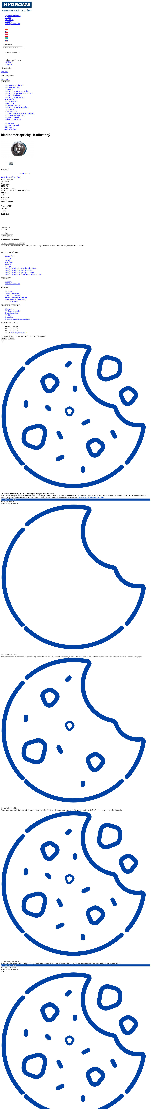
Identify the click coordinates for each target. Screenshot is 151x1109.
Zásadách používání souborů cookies (91, 497)
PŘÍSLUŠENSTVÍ (12, 125)
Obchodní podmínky (12, 311)
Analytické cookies (9, 808)
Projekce (8, 260)
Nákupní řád (9, 309)
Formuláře (9, 317)
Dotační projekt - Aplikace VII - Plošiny (19, 272)
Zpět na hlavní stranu (13, 16)
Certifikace (9, 262)
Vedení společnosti (12, 293)
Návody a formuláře (12, 24)
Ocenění (8, 264)
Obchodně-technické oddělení (16, 297)
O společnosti (10, 256)
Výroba (8, 258)
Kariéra (8, 266)
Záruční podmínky (12, 313)
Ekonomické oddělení (13, 295)
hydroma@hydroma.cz (19, 332)
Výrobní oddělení (11, 301)
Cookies (8, 315)
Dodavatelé (9, 20)
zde (82, 249)
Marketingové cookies (10, 961)
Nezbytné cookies (8, 655)
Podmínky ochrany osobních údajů (17, 319)
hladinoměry (9, 127)
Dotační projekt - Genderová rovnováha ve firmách (23, 274)
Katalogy (8, 22)
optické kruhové (11, 129)
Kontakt (8, 18)
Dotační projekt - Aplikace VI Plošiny (18, 270)
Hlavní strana (10, 123)
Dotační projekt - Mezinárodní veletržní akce (21, 268)
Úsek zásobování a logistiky (15, 299)
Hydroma (8, 291)
